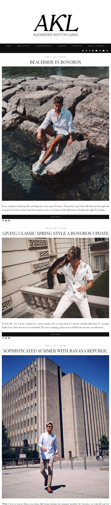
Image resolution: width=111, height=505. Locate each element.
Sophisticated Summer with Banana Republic (55, 351)
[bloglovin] (100, 50)
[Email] (104, 50)
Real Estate (24, 46)
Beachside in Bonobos (55, 62)
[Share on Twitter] (6, 221)
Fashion (62, 46)
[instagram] (86, 50)
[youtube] (97, 50)
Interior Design (44, 46)
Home (8, 46)
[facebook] (89, 50)
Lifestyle (77, 46)
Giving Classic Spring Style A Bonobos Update (55, 233)
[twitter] (83, 50)
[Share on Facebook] (3, 221)
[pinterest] (93, 50)
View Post (55, 217)
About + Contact (96, 46)
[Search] (107, 50)
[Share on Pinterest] (9, 221)
